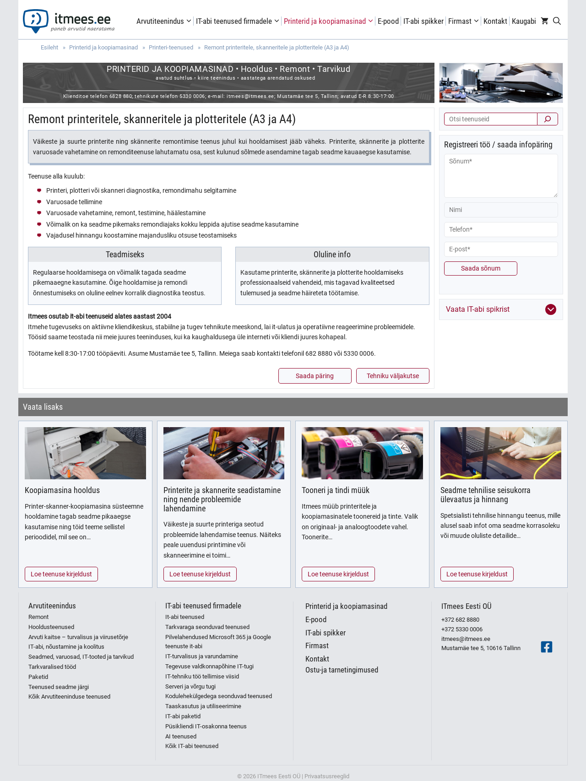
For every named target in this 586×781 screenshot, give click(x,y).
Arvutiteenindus (165, 21)
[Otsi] (547, 119)
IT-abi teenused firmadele (239, 21)
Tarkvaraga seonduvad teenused (207, 627)
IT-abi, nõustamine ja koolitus (66, 646)
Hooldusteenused (51, 627)
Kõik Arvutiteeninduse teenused (69, 696)
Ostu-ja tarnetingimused (341, 669)
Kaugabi (524, 21)
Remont (38, 616)
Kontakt (495, 21)
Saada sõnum (480, 268)
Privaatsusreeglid (326, 776)
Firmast (464, 21)
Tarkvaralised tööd (52, 666)
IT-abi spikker (423, 21)
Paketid (38, 676)
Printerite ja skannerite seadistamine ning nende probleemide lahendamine (222, 499)
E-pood (388, 21)
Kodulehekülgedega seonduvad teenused (218, 696)
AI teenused (180, 736)
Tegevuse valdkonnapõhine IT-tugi (209, 666)
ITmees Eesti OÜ (466, 606)
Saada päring (315, 376)
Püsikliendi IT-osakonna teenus (206, 726)
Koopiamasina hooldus (62, 490)
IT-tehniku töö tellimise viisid (202, 676)
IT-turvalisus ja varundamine (201, 656)
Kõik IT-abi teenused (191, 746)
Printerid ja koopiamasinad (329, 21)
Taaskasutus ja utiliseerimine (203, 706)
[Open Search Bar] (557, 21)
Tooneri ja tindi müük (335, 490)
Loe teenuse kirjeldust (61, 574)
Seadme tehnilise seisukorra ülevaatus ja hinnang (485, 494)
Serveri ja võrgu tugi (190, 686)
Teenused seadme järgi (58, 686)
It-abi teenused (184, 616)
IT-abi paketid (183, 716)
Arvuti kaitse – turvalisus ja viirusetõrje (78, 637)
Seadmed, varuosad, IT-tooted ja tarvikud (81, 656)
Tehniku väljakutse (393, 376)
